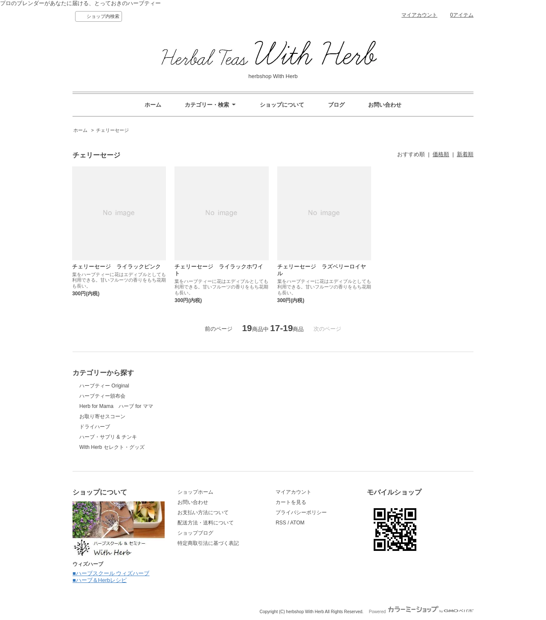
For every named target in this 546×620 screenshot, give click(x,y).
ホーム (153, 105)
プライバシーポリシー (301, 512)
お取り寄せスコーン (102, 416)
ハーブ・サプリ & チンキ (108, 437)
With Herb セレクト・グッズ (112, 447)
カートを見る (291, 502)
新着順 (465, 154)
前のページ (218, 329)
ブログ (336, 105)
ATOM (297, 523)
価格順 (441, 154)
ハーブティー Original (104, 386)
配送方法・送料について (205, 523)
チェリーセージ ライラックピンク (116, 266)
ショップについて (282, 105)
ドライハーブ (94, 427)
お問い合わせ (384, 105)
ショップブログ (195, 533)
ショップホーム (195, 492)
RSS (281, 523)
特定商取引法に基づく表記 (208, 543)
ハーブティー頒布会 (102, 396)
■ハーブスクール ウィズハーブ (111, 573)
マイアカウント (419, 15)
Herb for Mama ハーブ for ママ (116, 406)
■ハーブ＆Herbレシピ (100, 580)
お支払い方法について (203, 512)
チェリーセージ (112, 130)
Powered (421, 611)
